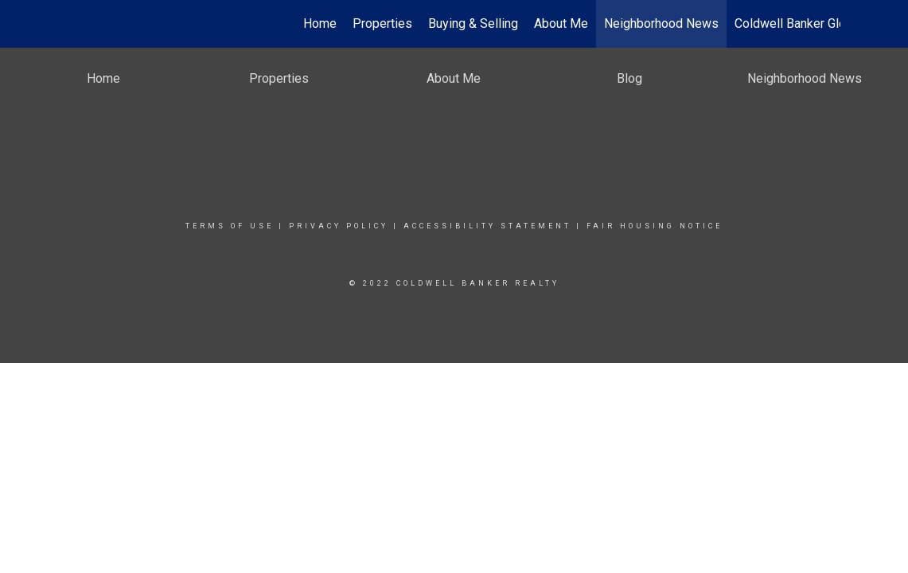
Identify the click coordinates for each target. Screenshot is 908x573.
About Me (561, 23)
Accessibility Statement (487, 226)
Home (320, 23)
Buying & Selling (473, 23)
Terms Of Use (229, 226)
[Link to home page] (76, 24)
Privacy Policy (338, 226)
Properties (382, 23)
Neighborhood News (661, 23)
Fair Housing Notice (654, 226)
